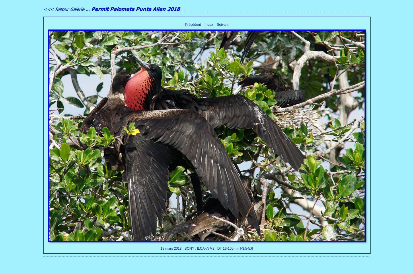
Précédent (193, 25)
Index (209, 25)
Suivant (222, 25)
